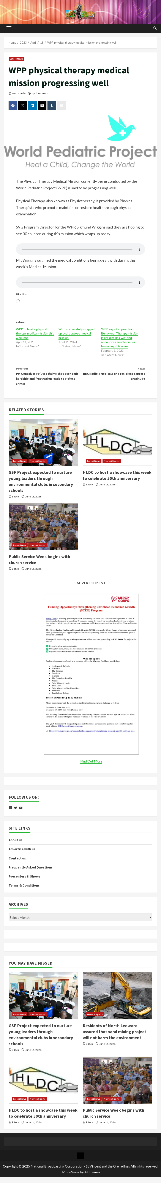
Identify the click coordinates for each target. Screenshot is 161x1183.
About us (15, 846)
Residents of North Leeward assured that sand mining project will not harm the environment (114, 1037)
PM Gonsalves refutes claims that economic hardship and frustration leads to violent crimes (48, 378)
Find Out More (91, 767)
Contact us (17, 864)
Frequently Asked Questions (31, 873)
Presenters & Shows (24, 882)
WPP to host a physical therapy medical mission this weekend (35, 333)
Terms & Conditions (24, 891)
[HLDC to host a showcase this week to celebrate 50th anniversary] (117, 448)
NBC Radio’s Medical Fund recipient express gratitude (112, 375)
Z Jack (15, 502)
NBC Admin (18, 93)
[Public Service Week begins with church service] (43, 532)
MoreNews (70, 1178)
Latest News (16, 58)
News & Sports (37, 466)
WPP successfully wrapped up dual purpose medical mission (76, 333)
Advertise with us (22, 855)
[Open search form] (155, 28)
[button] (9, 28)
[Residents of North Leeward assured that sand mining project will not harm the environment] (117, 1001)
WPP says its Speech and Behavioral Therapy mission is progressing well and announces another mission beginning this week (119, 337)
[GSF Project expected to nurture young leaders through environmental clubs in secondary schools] (43, 448)
